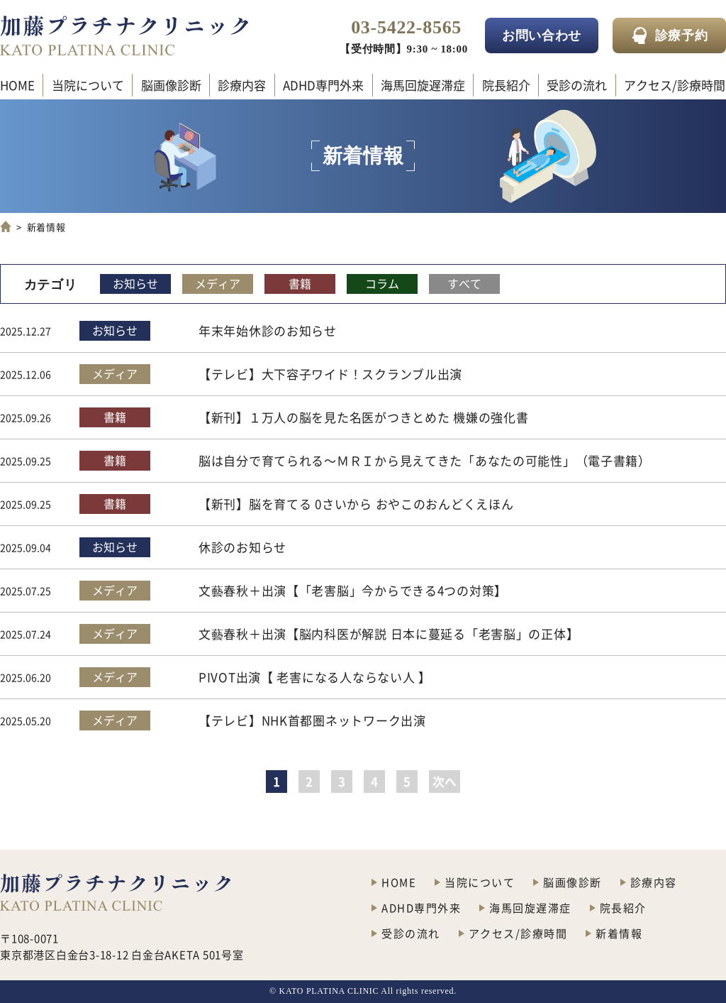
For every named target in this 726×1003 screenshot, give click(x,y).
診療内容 (242, 85)
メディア (217, 283)
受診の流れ (577, 85)
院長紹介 (506, 85)
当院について (88, 85)
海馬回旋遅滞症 (423, 85)
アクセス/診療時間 (674, 85)
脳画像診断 (171, 85)
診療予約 (681, 35)
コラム (382, 283)
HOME (17, 85)
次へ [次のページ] (444, 781)
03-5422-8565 (406, 27)
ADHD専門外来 (323, 85)
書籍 (300, 283)
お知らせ (135, 283)
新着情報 (619, 933)
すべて (464, 283)
